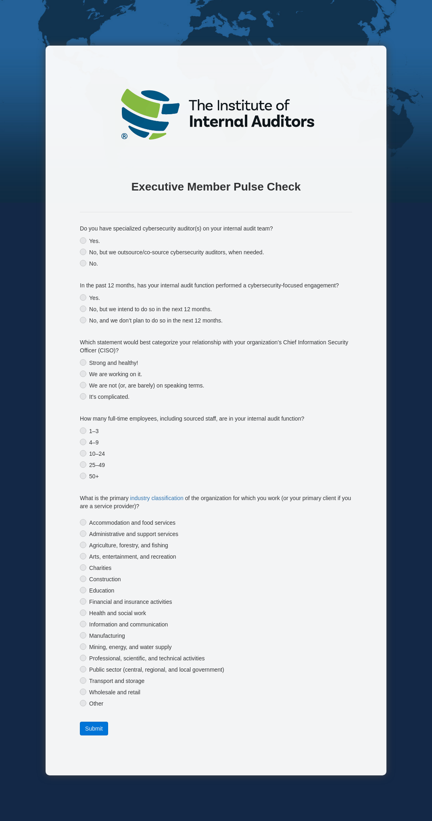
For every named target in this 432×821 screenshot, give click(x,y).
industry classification (157, 498)
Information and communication (128, 624)
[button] (94, 728)
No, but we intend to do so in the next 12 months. (150, 309)
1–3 (93, 431)
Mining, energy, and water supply (130, 647)
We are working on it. (115, 374)
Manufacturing (107, 636)
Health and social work (117, 613)
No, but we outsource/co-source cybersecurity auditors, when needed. (176, 252)
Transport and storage (116, 681)
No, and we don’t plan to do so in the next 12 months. (156, 320)
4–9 (93, 442)
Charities (100, 568)
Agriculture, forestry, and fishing (128, 545)
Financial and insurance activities (130, 602)
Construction (105, 579)
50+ (94, 476)
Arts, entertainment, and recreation (132, 556)
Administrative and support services (133, 534)
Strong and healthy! (113, 363)
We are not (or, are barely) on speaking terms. (146, 385)
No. (93, 263)
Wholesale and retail (114, 692)
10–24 (97, 453)
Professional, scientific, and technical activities (147, 658)
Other (96, 703)
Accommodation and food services (132, 522)
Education (101, 590)
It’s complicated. (109, 397)
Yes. (94, 241)
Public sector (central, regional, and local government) (156, 669)
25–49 (97, 465)
